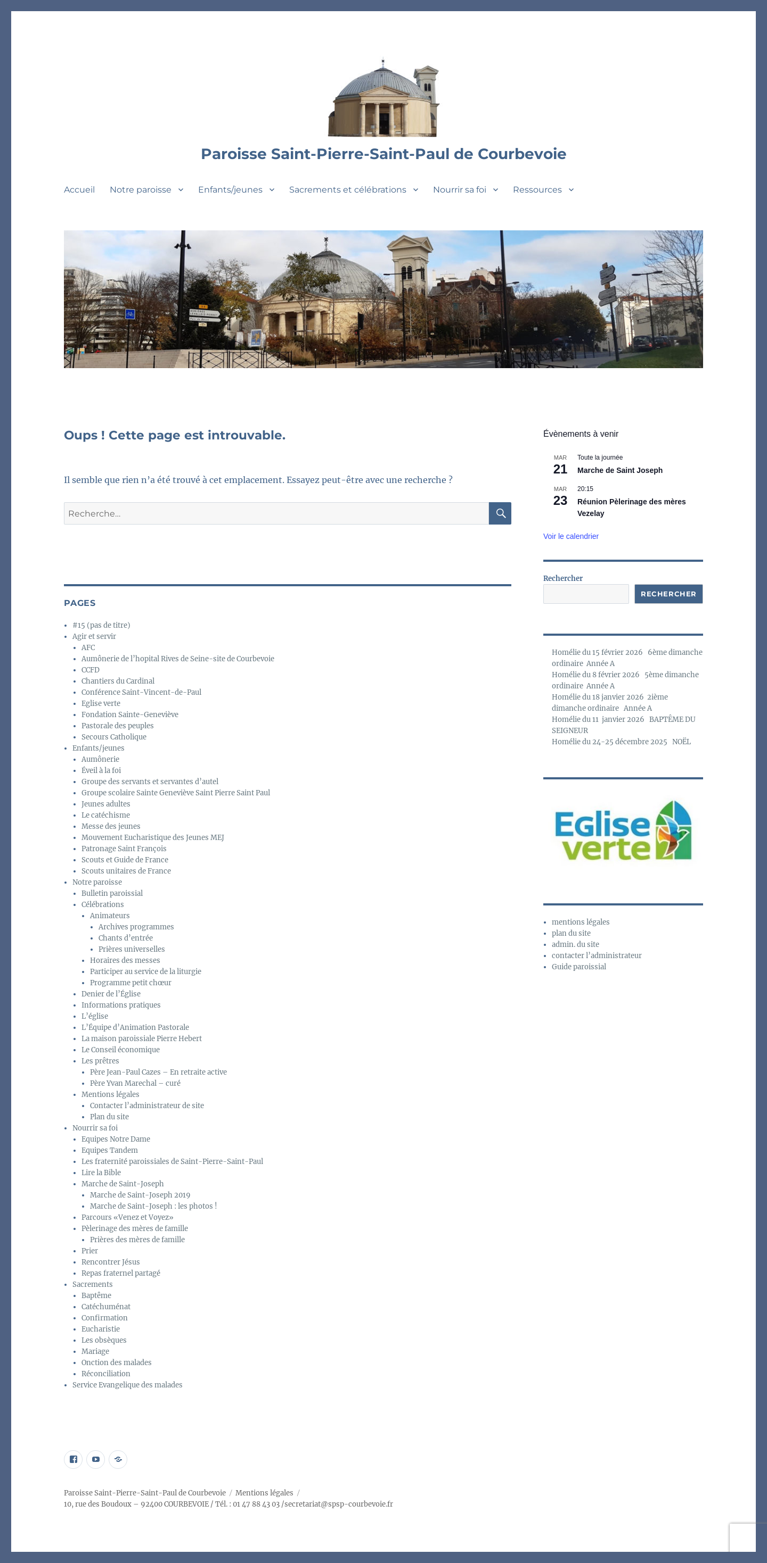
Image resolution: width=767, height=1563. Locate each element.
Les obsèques (104, 1340)
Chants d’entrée (126, 938)
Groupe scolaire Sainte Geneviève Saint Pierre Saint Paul (175, 792)
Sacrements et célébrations (347, 190)
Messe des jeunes (111, 826)
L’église (94, 1016)
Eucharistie (100, 1329)
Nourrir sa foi (459, 190)
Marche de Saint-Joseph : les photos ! (153, 1206)
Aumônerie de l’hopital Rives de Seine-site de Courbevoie (177, 658)
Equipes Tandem (109, 1150)
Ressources (537, 190)
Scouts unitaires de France (126, 871)
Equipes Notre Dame (115, 1139)
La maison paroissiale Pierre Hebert (141, 1038)
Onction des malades (116, 1362)
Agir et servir (94, 636)
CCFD (90, 670)
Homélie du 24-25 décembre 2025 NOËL (621, 741)
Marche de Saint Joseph (620, 470)
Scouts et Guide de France (124, 859)
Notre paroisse (141, 190)
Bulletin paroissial (112, 893)
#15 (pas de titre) (101, 625)
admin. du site (575, 944)
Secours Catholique (113, 737)
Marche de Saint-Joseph (122, 1183)
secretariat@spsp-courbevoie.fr (338, 1504)
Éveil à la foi (101, 770)
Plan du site (109, 1116)
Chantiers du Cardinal (117, 681)
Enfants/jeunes (230, 190)
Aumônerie (100, 759)
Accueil (79, 190)
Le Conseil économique (120, 1049)
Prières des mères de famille (137, 1239)
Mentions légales (110, 1094)
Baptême (96, 1295)
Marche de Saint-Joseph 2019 (140, 1195)
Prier (89, 1251)
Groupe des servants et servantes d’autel (149, 781)
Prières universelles (132, 949)
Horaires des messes (125, 960)
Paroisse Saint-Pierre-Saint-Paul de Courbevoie (384, 154)
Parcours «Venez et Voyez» (127, 1217)
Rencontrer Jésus (110, 1262)
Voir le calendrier (571, 536)
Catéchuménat (105, 1306)
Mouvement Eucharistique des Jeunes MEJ (152, 837)
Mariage (95, 1351)
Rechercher (563, 578)
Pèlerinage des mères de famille (134, 1228)
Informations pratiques (121, 1005)
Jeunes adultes (105, 804)
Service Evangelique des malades (127, 1385)
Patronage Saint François (124, 848)
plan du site (571, 933)
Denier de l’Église (111, 994)
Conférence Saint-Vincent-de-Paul (141, 692)
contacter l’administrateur (597, 955)
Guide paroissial (579, 966)
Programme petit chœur (131, 982)
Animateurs (110, 915)
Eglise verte (100, 703)
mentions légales (581, 922)
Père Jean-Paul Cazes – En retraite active (158, 1072)
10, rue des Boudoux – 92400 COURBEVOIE (136, 1504)
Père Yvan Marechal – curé (135, 1083)
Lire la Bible (101, 1172)
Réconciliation (105, 1373)
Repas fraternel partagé (120, 1273)
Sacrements (92, 1284)
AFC (88, 647)
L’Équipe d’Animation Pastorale (135, 1027)
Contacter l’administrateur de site (147, 1105)
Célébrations (102, 904)
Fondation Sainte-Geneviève (129, 714)
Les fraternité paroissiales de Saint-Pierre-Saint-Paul (172, 1161)
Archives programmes (136, 927)
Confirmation (104, 1318)
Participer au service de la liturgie (145, 971)
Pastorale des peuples (117, 725)
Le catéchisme (105, 815)
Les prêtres (100, 1061)
